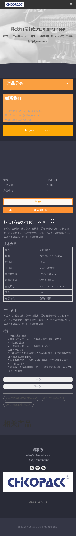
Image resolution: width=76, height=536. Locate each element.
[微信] (43, 468)
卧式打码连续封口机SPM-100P (21, 398)
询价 (38, 201)
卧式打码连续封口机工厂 (18, 404)
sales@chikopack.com (29, 115)
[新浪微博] (32, 468)
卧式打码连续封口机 (53, 398)
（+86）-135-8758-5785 (38, 130)
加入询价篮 (40, 210)
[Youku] (37, 468)
